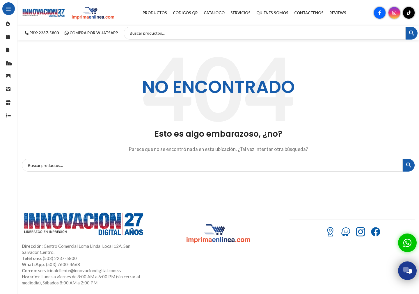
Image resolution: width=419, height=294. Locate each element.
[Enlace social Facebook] (380, 13)
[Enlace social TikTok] (409, 13)
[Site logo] (43, 12)
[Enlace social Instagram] (394, 13)
